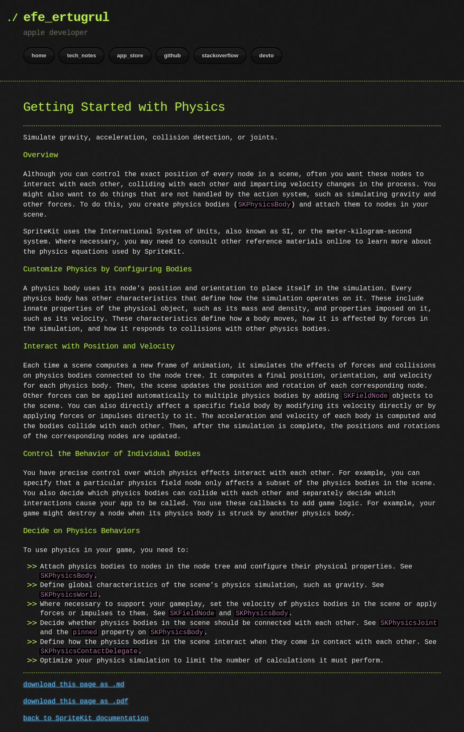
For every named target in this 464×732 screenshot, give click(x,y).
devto (266, 55)
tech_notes (81, 55)
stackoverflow (220, 55)
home (39, 55)
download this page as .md (73, 684)
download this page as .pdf (76, 701)
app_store (130, 55)
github (172, 55)
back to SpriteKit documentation (86, 718)
